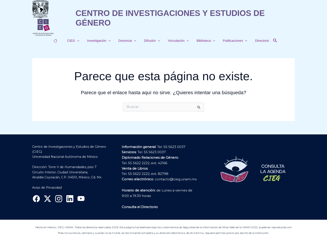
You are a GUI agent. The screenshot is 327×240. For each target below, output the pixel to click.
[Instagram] (58, 199)
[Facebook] (36, 199)
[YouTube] (81, 199)
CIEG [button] (77, 40)
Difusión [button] (152, 40)
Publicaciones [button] (231, 40)
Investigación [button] (101, 40)
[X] (47, 199)
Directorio (257, 40)
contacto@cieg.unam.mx (176, 179)
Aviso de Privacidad (47, 188)
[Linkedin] (70, 199)
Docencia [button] (128, 40)
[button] (81, 40)
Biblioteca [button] (203, 40)
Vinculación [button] (177, 40)
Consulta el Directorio (140, 207)
